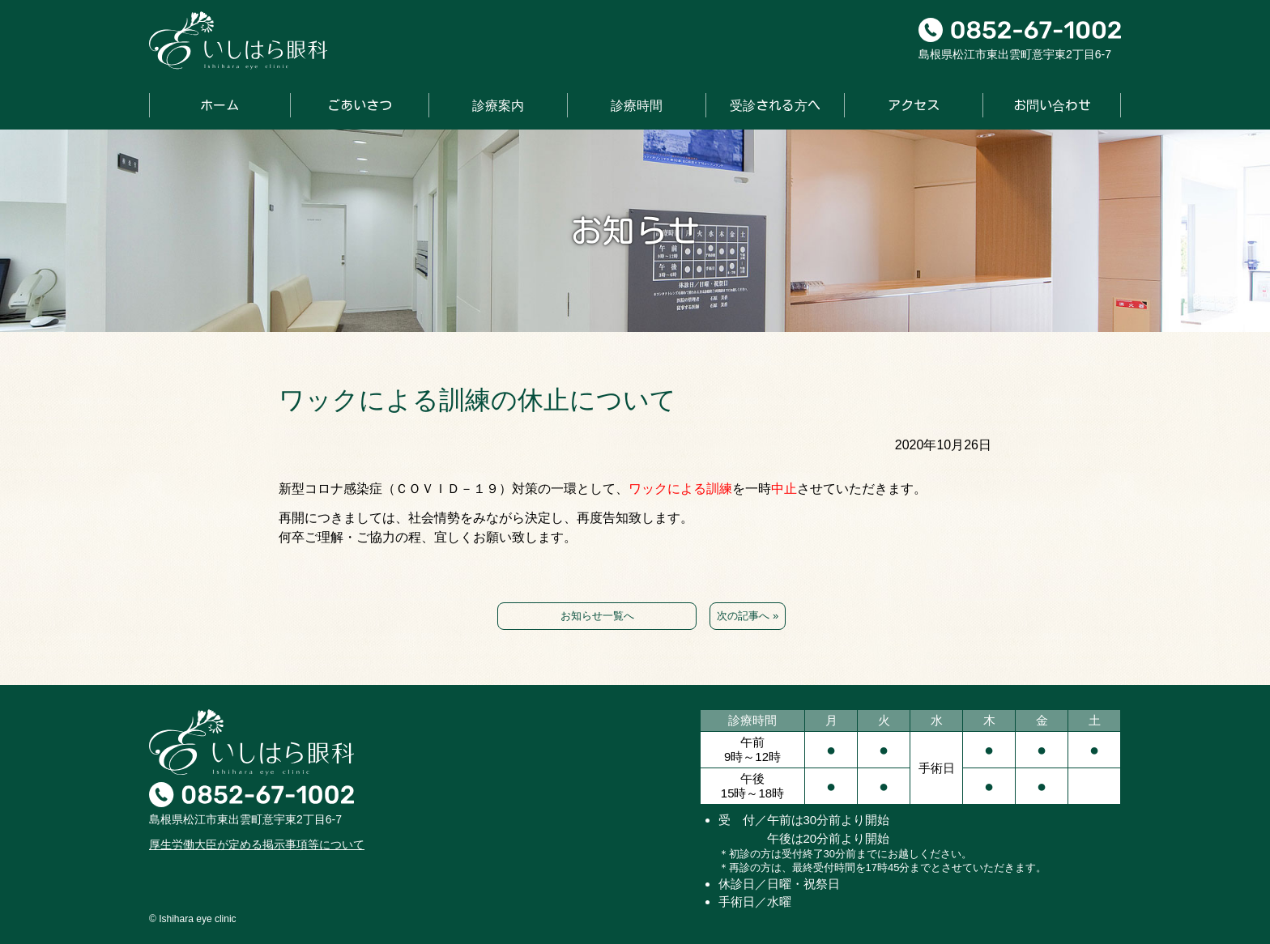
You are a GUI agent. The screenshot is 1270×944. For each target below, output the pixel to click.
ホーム (219, 105)
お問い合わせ (1052, 105)
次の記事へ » (747, 616)
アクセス (914, 105)
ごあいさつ (359, 105)
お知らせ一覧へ (597, 616)
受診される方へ (775, 105)
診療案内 (498, 105)
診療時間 (637, 105)
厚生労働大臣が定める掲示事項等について (256, 844)
